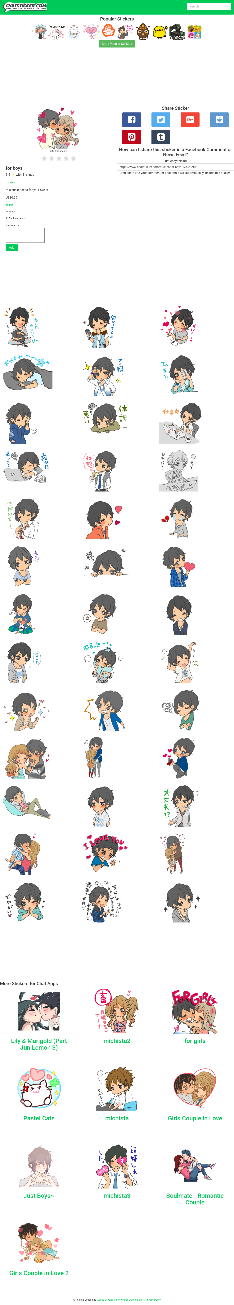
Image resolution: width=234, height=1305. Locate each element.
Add (11, 247)
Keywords (123, 1299)
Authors (133, 1299)
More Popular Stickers (117, 44)
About (100, 1299)
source (9, 204)
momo (10, 182)
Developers (111, 1299)
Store (142, 1299)
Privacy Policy (153, 1299)
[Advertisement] (115, 79)
